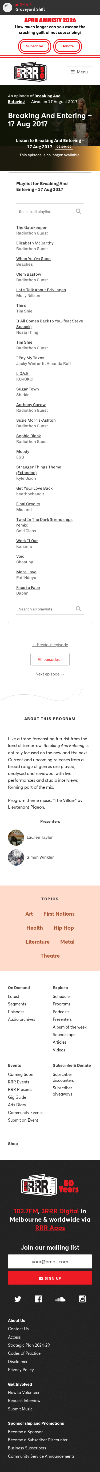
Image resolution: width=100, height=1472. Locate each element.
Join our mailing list (50, 1247)
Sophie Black (28, 435)
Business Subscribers (27, 1447)
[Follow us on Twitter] (18, 1299)
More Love (26, 572)
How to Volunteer (23, 1392)
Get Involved (20, 1384)
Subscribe (34, 45)
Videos (59, 1050)
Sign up (50, 1278)
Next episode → (50, 674)
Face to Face (28, 587)
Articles (59, 1042)
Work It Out (27, 540)
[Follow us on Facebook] (38, 1299)
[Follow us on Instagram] (82, 1299)
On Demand (19, 987)
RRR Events (18, 1082)
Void (20, 556)
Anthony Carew (31, 404)
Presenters (62, 1019)
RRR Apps (50, 1227)
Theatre (50, 955)
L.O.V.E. (23, 373)
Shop (13, 1143)
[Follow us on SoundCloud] (60, 1300)
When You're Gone (33, 258)
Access (14, 1337)
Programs (61, 1004)
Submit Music (20, 1408)
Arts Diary (17, 1104)
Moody (22, 451)
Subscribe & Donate (72, 1065)
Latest (13, 996)
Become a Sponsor (25, 1431)
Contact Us (18, 1328)
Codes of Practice (24, 1353)
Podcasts (61, 1011)
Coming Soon (20, 1074)
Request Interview (24, 1400)
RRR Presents (20, 1089)
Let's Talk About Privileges (41, 289)
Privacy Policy (21, 1369)
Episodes (16, 1011)
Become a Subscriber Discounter (37, 1439)
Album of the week (70, 1027)
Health (34, 927)
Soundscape (64, 1034)
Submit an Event (23, 1120)
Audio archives (21, 1019)
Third (21, 305)
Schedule (61, 996)
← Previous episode (50, 644)
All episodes (50, 659)
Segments (17, 1004)
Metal (67, 941)
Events (14, 1065)
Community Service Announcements (41, 1456)
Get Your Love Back (34, 488)
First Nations (59, 913)
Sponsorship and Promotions (36, 1423)
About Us (16, 1320)
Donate (67, 45)
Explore (60, 987)
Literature (38, 941)
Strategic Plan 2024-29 (29, 1345)
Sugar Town (27, 389)
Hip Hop (64, 927)
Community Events (25, 1112)
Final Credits (28, 504)
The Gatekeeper (31, 227)
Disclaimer (17, 1361)
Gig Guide (17, 1097)
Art (29, 913)
